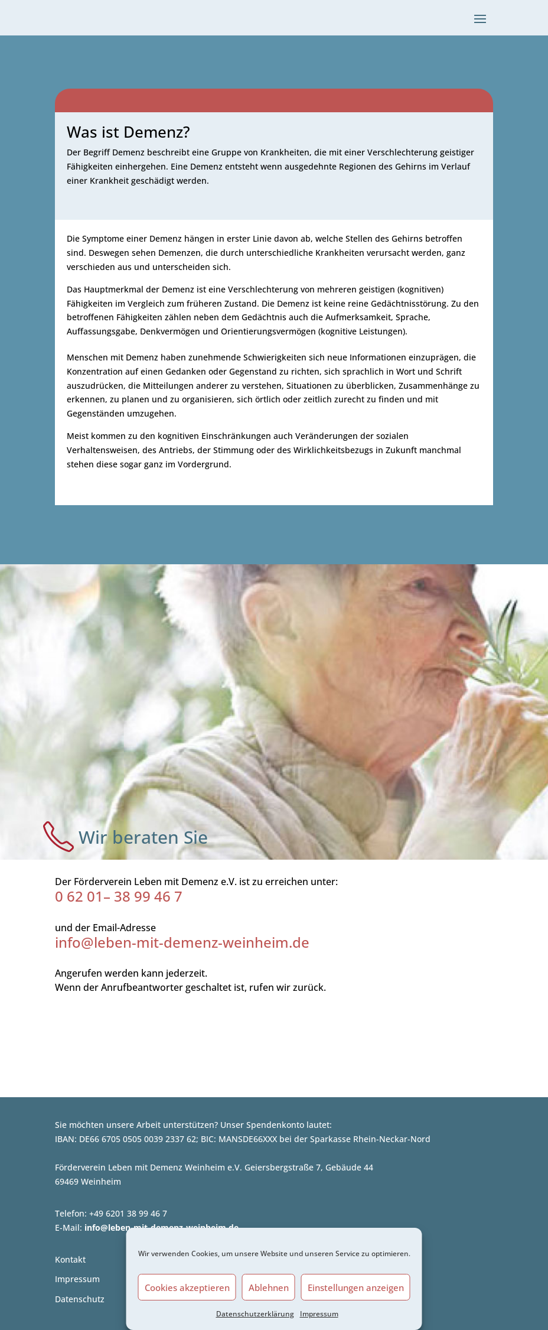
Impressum (319, 1314)
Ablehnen (269, 1287)
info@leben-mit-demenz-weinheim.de (182, 942)
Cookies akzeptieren (187, 1287)
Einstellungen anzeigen (356, 1287)
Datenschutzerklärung (255, 1314)
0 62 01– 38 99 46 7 (118, 896)
